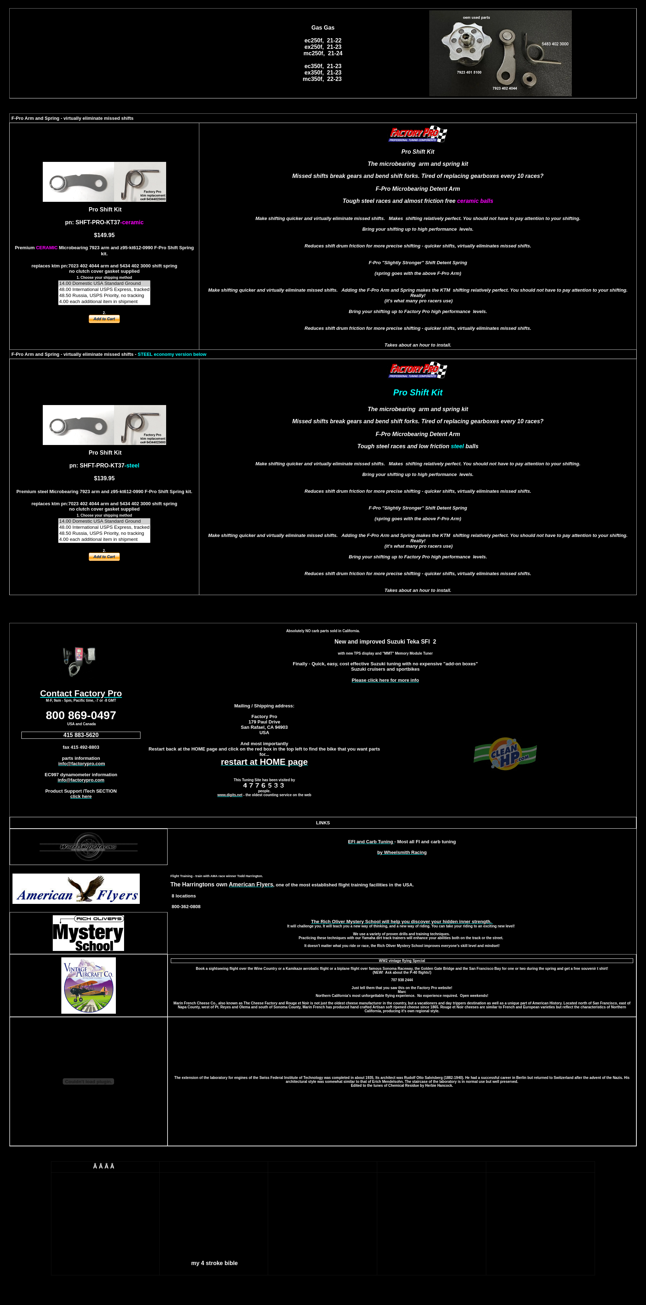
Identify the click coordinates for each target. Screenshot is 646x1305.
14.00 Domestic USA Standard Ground (104, 284)
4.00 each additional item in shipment (104, 302)
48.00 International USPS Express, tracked (104, 290)
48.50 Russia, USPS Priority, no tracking (104, 296)
